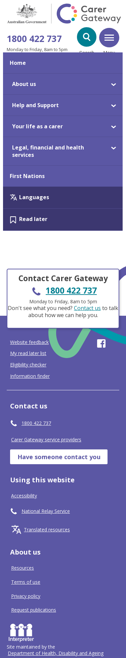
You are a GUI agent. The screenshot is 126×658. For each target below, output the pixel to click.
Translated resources (47, 529)
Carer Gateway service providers (46, 439)
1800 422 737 (34, 39)
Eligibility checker (28, 365)
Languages (34, 197)
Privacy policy (25, 596)
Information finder (30, 376)
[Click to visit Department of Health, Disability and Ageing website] (55, 653)
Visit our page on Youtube (115, 343)
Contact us (87, 308)
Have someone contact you (58, 457)
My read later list (28, 353)
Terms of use (25, 582)
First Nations (27, 176)
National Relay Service (46, 511)
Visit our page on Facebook (101, 343)
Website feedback (29, 342)
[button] (86, 37)
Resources (22, 568)
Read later (33, 219)
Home (18, 63)
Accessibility (24, 495)
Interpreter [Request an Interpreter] (23, 631)
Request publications (33, 610)
